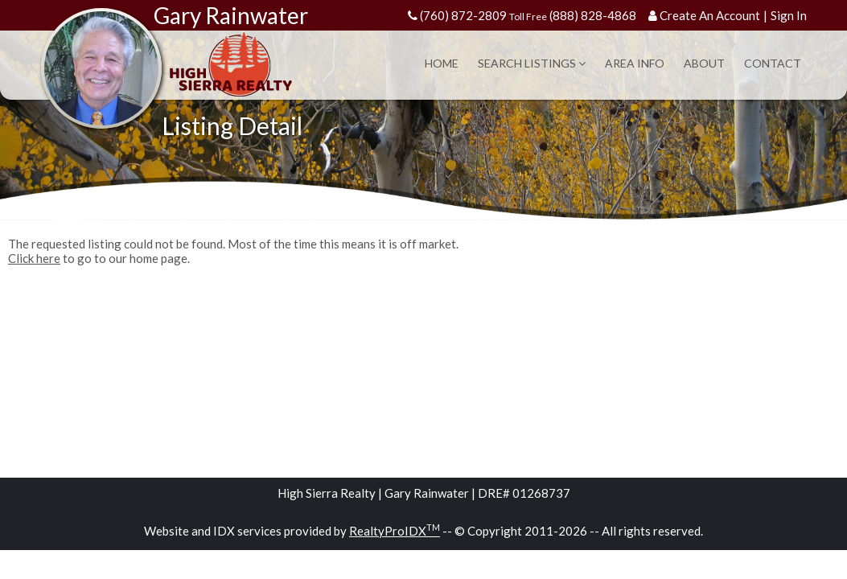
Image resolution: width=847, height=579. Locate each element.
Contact (772, 63)
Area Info (634, 63)
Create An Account (710, 15)
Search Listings (532, 63)
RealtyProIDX (394, 531)
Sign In (789, 15)
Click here (34, 258)
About (704, 63)
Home (441, 63)
